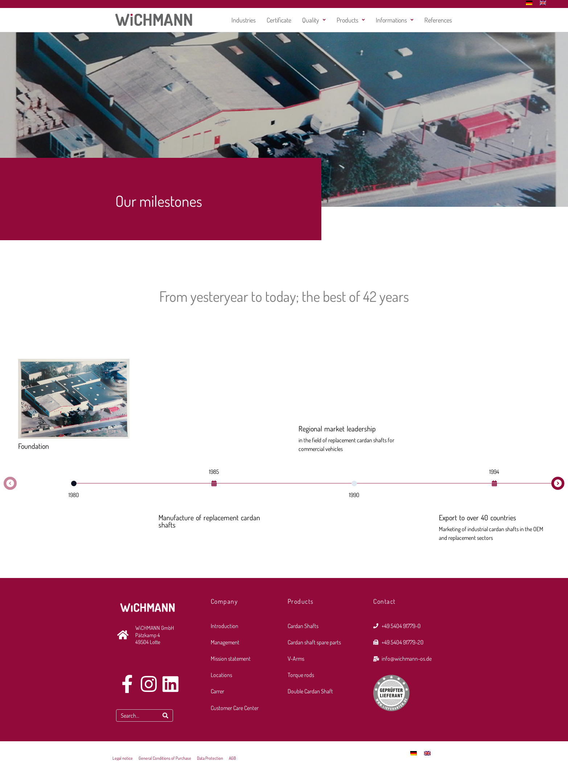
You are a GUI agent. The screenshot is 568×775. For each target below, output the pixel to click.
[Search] (165, 715)
